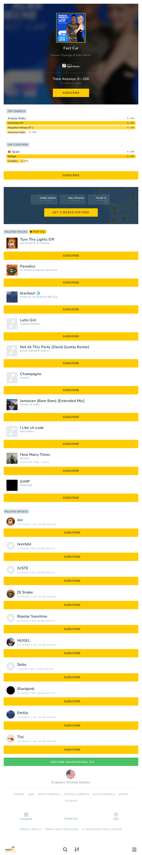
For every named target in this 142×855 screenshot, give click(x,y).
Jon (22, 243)
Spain (16, 152)
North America (49, 794)
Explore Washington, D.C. (71, 762)
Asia (31, 794)
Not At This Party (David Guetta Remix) (54, 347)
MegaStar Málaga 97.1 (21, 127)
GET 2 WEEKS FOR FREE (71, 212)
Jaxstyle (44, 243)
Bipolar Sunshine (46, 270)
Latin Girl (28, 320)
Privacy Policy (31, 829)
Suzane (24, 378)
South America (104, 794)
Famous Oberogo (61, 55)
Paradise (27, 266)
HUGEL (25, 404)
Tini (33, 297)
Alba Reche (83, 55)
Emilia (24, 297)
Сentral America (76, 794)
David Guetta (28, 351)
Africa (123, 794)
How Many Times (35, 455)
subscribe (71, 93)
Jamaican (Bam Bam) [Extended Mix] (52, 401)
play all (37, 231)
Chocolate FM (15, 123)
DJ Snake (26, 270)
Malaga (12, 156)
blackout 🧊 (30, 293)
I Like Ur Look (32, 428)
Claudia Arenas (30, 324)
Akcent (24, 458)
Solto (36, 404)
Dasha (44, 351)
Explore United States (71, 777)
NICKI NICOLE (48, 297)
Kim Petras (27, 431)
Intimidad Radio (17, 132)
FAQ (116, 817)
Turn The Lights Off (37, 239)
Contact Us (71, 816)
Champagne (30, 374)
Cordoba (13, 161)
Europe (18, 794)
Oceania (71, 801)
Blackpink (26, 485)
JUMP (25, 481)
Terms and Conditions (62, 829)
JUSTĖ (32, 243)
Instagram (26, 817)
